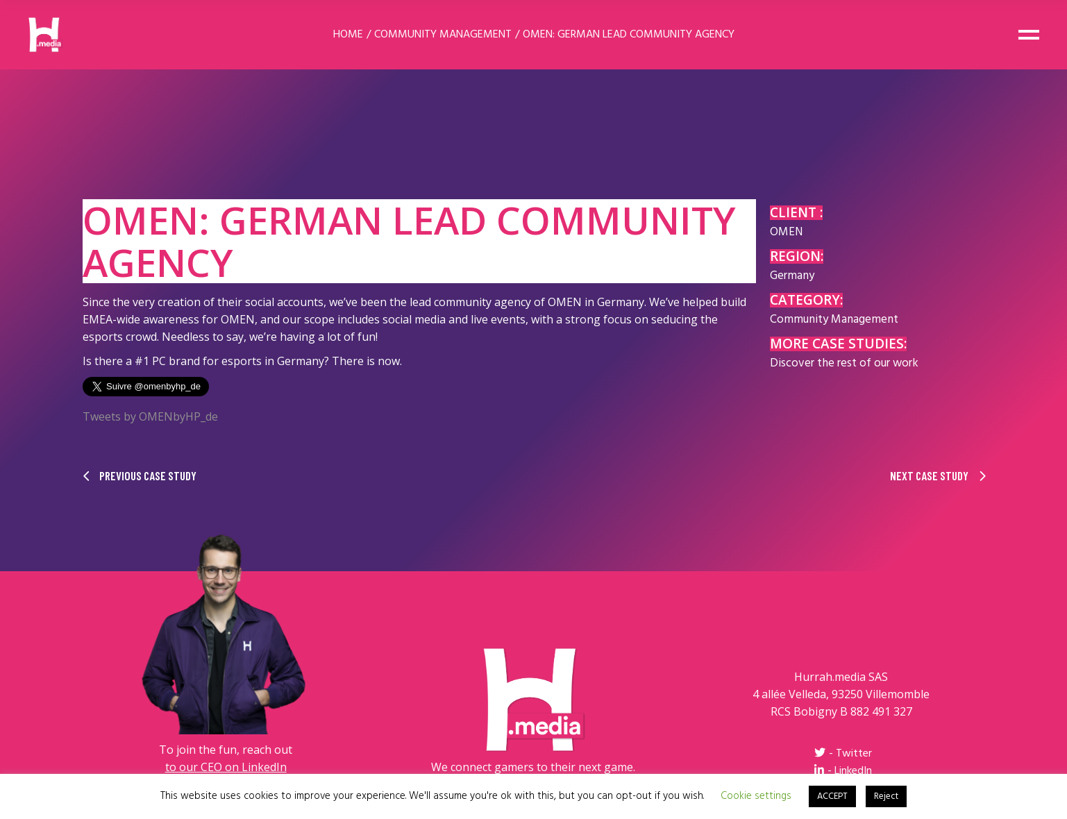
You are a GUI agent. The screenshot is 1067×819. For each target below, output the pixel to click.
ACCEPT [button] (832, 796)
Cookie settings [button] (756, 796)
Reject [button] (886, 796)
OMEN (786, 232)
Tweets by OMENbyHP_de (150, 416)
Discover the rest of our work (844, 363)
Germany (792, 276)
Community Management (834, 319)
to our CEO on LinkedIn (226, 767)
